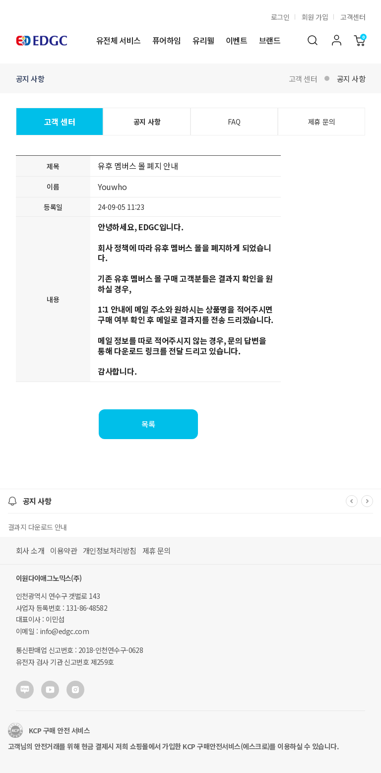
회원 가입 (315, 16)
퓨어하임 (166, 40)
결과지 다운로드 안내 (37, 526)
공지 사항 (351, 78)
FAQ (234, 122)
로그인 (280, 16)
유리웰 (203, 40)
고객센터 (352, 16)
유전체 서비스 (118, 40)
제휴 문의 (321, 122)
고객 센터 (303, 78)
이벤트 (236, 40)
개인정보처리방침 (109, 550)
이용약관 (63, 550)
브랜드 (269, 40)
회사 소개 (30, 550)
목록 (148, 424)
